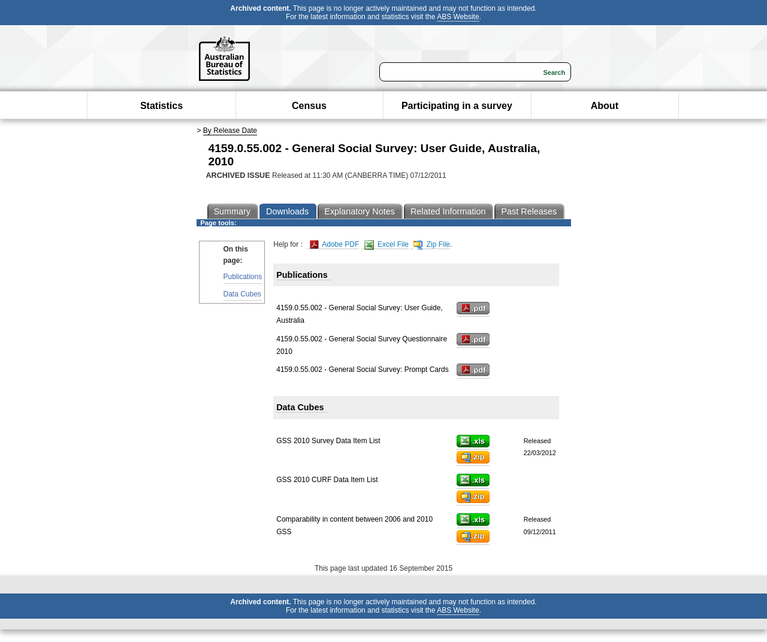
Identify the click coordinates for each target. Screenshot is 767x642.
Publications (243, 276)
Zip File (431, 244)
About (604, 106)
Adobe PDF (335, 244)
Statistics (161, 106)
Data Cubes (242, 294)
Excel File (386, 244)
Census (309, 106)
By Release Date (230, 130)
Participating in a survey (456, 106)
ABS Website (458, 17)
